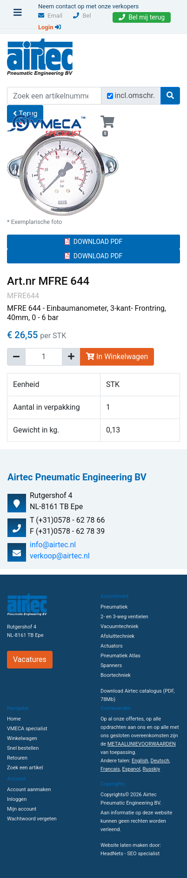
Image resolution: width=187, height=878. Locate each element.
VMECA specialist (27, 729)
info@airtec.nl (53, 544)
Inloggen (17, 799)
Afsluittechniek (117, 636)
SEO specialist (143, 854)
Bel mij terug (142, 17)
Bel (82, 15)
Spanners (111, 665)
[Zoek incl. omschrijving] (110, 96)
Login (49, 27)
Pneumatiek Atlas (120, 656)
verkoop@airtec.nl (60, 555)
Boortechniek (115, 675)
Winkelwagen (22, 738)
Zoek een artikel (25, 768)
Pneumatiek (113, 607)
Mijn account (21, 809)
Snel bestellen (23, 748)
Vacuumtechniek (119, 626)
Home (14, 719)
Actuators (111, 646)
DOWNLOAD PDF (93, 241)
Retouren (17, 758)
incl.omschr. (135, 95)
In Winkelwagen (117, 356)
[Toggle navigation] (17, 15)
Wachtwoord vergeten (32, 819)
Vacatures (30, 659)
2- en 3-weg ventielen (124, 617)
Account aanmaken (29, 789)
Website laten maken (124, 845)
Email (50, 15)
